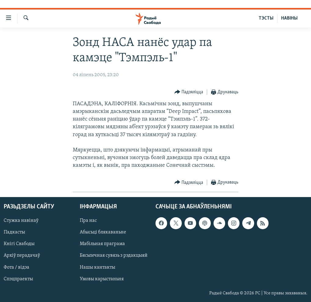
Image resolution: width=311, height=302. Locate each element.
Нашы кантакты (97, 267)
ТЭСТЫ (266, 18)
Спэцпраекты (18, 278)
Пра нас (88, 220)
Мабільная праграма (102, 243)
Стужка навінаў (21, 220)
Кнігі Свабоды (19, 243)
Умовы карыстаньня (102, 278)
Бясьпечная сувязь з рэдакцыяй (114, 255)
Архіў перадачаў (22, 255)
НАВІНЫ (289, 18)
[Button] (188, 92)
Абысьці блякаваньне (103, 232)
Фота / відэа (16, 267)
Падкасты (14, 232)
